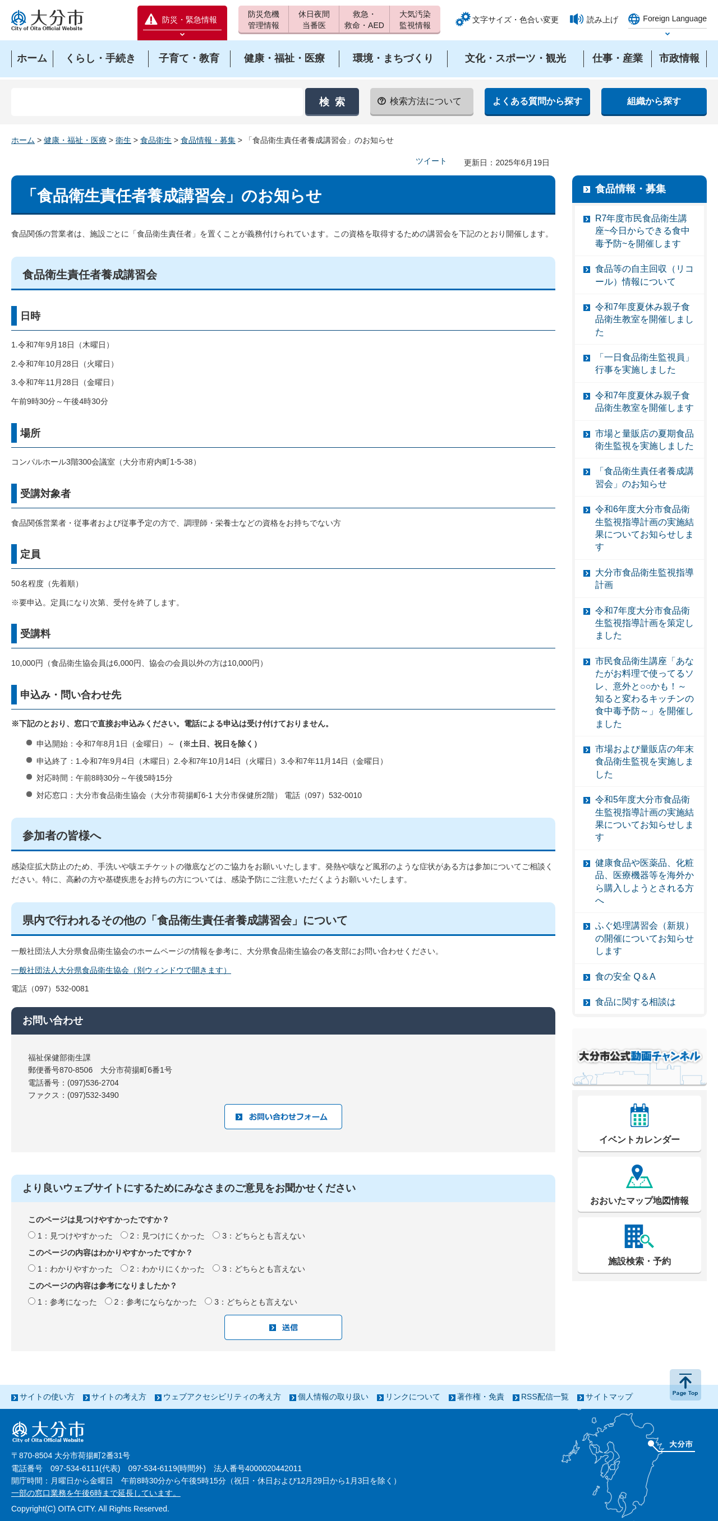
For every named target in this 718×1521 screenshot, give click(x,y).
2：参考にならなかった (155, 1301)
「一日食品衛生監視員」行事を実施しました (644, 363)
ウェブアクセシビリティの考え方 (222, 1396)
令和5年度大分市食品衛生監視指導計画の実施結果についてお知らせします (644, 818)
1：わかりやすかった (75, 1268)
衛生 (123, 140)
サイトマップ (609, 1396)
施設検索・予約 (639, 1261)
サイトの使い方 (47, 1396)
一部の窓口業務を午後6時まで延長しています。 (96, 1492)
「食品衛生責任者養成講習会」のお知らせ (644, 477)
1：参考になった (67, 1301)
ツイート (431, 160)
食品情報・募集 (208, 140)
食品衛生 (156, 140)
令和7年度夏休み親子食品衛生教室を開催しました (644, 319)
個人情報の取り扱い (333, 1396)
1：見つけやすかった (75, 1235)
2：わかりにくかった (167, 1268)
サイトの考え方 (118, 1396)
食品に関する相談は (635, 1002)
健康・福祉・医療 (75, 140)
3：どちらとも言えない (263, 1235)
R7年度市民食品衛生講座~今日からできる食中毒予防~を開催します (642, 231)
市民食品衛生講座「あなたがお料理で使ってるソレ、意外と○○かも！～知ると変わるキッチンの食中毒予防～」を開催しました (644, 692)
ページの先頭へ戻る (685, 1385)
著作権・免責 (480, 1396)
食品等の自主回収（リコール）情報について (644, 275)
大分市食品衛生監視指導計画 (644, 579)
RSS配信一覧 (545, 1396)
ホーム (23, 140)
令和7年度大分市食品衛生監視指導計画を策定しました (644, 623)
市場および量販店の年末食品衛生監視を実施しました (644, 761)
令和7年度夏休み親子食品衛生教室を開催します (644, 401)
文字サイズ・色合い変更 (515, 19)
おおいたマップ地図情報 (639, 1200)
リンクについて (412, 1396)
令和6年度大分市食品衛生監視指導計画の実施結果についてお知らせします (644, 527)
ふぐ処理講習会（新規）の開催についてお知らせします (644, 938)
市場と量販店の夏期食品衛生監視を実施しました (644, 440)
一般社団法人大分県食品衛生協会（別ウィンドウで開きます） (121, 970)
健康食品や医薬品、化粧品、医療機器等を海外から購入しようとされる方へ (644, 881)
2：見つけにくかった (167, 1235)
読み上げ (602, 19)
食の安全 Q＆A (625, 976)
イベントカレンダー (639, 1139)
